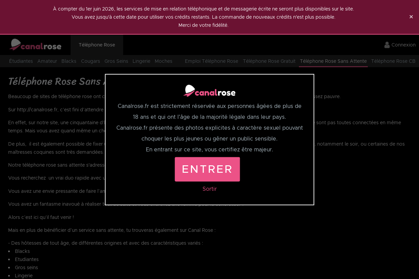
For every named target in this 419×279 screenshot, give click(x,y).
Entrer (207, 169)
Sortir (210, 188)
